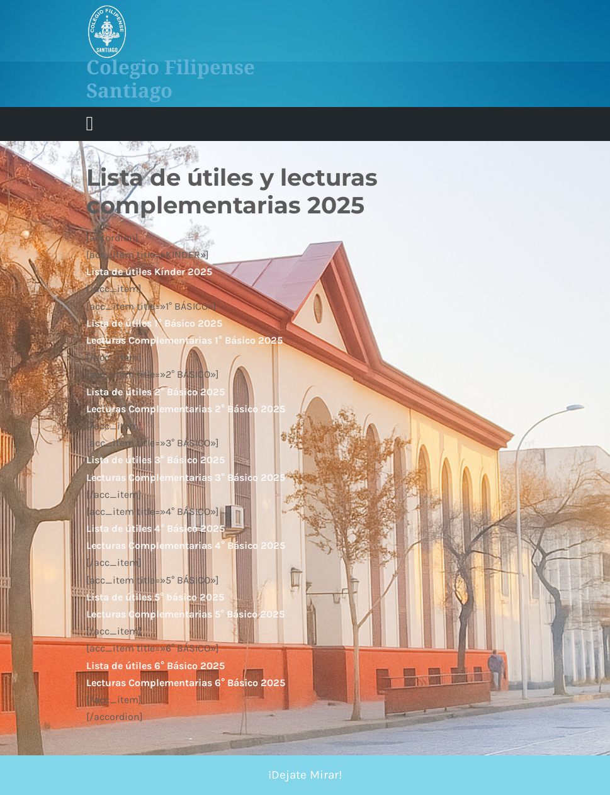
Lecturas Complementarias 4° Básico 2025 (185, 545)
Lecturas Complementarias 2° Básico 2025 (185, 409)
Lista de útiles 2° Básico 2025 (155, 392)
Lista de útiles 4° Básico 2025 (155, 528)
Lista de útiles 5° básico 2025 (155, 597)
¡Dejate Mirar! (305, 775)
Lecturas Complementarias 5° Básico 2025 (185, 614)
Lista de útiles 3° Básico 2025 (155, 460)
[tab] (90, 124)
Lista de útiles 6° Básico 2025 (155, 666)
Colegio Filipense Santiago (170, 78)
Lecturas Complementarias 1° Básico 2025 (184, 340)
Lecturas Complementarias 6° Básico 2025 (185, 683)
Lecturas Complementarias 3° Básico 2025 (185, 477)
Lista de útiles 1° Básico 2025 (154, 323)
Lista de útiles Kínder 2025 (149, 272)
